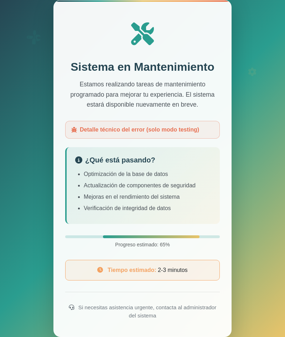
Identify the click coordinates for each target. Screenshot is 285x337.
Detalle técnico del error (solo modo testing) (135, 130)
